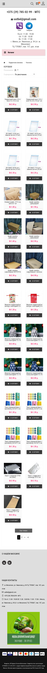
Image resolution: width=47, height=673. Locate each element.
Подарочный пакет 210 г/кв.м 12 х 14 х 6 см (13, 100)
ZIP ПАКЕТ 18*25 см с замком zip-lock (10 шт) (34, 134)
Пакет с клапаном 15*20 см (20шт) (12, 476)
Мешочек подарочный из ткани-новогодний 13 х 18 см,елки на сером (34, 340)
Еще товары (23, 530)
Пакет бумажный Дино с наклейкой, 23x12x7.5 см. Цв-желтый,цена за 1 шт (13, 409)
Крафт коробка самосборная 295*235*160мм (34, 237)
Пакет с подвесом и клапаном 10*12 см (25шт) (34, 477)
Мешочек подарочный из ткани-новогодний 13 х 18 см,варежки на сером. (13, 340)
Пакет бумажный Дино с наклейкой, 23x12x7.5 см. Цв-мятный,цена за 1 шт (34, 409)
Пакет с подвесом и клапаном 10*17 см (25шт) (12, 511)
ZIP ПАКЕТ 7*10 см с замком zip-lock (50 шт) (34, 168)
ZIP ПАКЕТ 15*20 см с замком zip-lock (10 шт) (12, 134)
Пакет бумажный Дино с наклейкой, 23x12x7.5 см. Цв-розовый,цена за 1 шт (13, 443)
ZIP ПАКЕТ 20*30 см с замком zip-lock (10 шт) (12, 168)
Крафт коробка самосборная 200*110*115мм (13, 237)
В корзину (13, 110)
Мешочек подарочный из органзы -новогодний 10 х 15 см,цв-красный (34, 306)
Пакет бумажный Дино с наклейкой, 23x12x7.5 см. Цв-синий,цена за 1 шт (34, 443)
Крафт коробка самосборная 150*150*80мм (34, 203)
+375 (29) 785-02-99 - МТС (23, 12)
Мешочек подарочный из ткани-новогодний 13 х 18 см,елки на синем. (13, 374)
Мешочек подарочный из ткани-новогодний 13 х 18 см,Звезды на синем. (34, 374)
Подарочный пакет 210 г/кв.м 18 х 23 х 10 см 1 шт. (34, 100)
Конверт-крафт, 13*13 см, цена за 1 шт (13, 202)
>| (28, 537)
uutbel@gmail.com (25, 19)
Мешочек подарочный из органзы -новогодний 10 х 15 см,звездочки (13, 306)
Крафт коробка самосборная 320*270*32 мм (13, 272)
